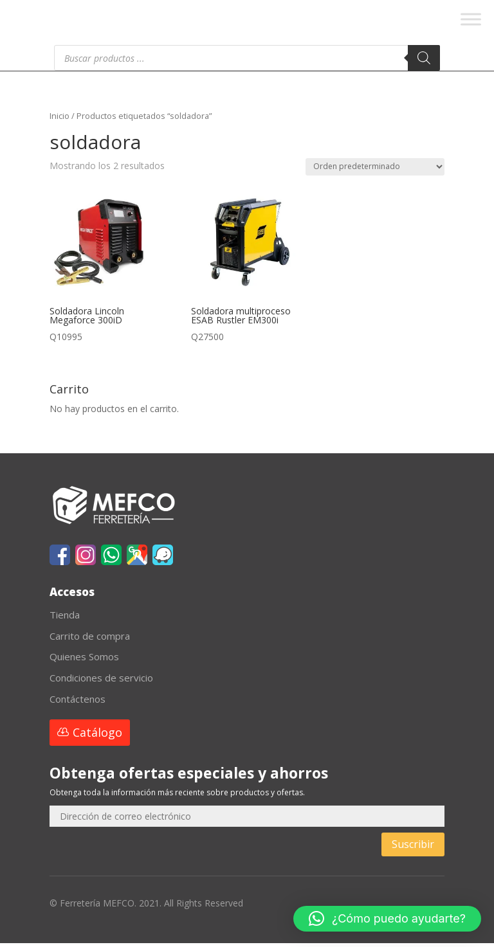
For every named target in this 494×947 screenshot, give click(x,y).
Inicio (59, 119)
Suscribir (413, 848)
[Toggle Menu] (471, 19)
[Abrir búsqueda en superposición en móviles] (247, 62)
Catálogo (97, 736)
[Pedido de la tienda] (375, 170)
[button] (387, 919)
